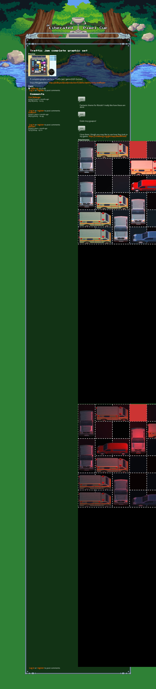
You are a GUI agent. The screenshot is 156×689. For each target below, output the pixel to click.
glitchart (31, 127)
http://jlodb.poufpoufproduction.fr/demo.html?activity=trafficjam (77, 83)
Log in (31, 90)
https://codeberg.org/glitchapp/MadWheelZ (108, 136)
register (40, 90)
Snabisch (32, 113)
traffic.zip (34, 89)
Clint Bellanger (34, 97)
